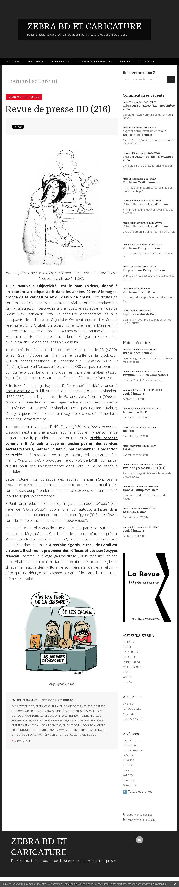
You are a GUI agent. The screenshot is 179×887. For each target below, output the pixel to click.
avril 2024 (128, 775)
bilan (75, 711)
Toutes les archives (140, 791)
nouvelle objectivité (33, 730)
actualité (58, 711)
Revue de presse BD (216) (58, 109)
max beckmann (97, 730)
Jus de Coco (146, 292)
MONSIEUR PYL (132, 662)
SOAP (126, 672)
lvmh (100, 720)
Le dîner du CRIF (135, 412)
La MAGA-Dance (134, 511)
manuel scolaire (50, 715)
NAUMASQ (129, 642)
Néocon (128, 430)
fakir (35, 720)
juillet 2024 (129, 760)
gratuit (49, 706)
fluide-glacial (87, 725)
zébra (39, 706)
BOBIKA (127, 682)
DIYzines (128, 703)
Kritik (125, 61)
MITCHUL (128, 713)
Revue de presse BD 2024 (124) (144, 468)
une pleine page (20, 391)
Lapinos (128, 314)
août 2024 (128, 755)
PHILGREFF (129, 657)
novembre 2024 (132, 740)
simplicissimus (86, 734)
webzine (24, 706)
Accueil (13, 61)
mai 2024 (128, 770)
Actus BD (146, 61)
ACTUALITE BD (66, 700)
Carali (69, 683)
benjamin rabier (21, 720)
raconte (104, 437)
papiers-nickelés (90, 715)
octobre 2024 (130, 745)
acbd (68, 711)
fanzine (60, 706)
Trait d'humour (149, 182)
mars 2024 (129, 780)
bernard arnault (23, 725)
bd (32, 706)
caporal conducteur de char (142, 131)
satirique (46, 720)
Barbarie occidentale (137, 134)
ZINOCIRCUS (130, 652)
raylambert (30, 715)
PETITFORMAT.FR (132, 718)
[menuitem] (15, 61)
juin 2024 (128, 765)
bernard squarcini (65, 720)
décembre (37, 711)
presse (100, 706)
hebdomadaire (21, 711)
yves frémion (70, 715)
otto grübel (68, 734)
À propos (35, 61)
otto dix (17, 734)
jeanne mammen (57, 730)
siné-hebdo (70, 725)
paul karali (42, 725)
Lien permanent (24, 700)
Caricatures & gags (95, 61)
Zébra (127, 105)
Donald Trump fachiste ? (140, 490)
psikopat (55, 725)
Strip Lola (60, 61)
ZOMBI (127, 647)
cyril (126, 156)
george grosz (77, 730)
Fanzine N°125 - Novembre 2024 (145, 374)
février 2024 (130, 785)
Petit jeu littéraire (150, 248)
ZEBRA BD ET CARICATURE (84, 26)
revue (91, 706)
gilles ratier (88, 711)
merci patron (87, 720)
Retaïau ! (129, 449)
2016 (48, 711)
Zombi (127, 182)
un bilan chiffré (58, 355)
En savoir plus (158, 884)
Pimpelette (130, 270)
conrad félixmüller (45, 734)
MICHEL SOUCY (132, 667)
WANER (127, 677)
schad (28, 734)
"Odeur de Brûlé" (104, 514)
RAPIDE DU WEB (132, 708)
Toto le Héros (132, 204)
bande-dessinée (76, 706)
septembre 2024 (132, 750)
